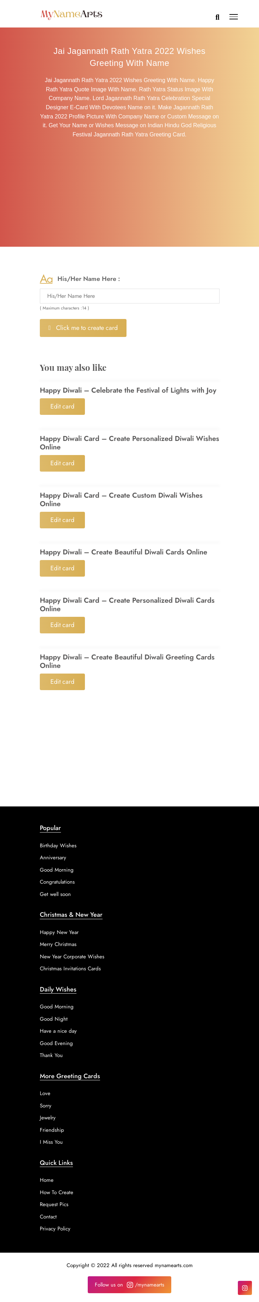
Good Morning (57, 870)
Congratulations (57, 882)
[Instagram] (245, 1288)
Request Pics (54, 1204)
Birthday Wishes (58, 845)
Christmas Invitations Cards (70, 968)
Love (45, 1093)
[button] (233, 18)
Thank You (51, 1055)
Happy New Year (59, 932)
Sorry (45, 1106)
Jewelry (48, 1118)
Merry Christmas (58, 944)
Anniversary (53, 857)
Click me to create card (83, 327)
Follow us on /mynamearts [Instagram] (129, 1285)
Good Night (54, 1019)
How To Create (56, 1192)
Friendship (52, 1130)
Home (47, 1180)
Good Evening (56, 1043)
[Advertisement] (130, 194)
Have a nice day (58, 1031)
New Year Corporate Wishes (72, 956)
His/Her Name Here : (88, 278)
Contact (48, 1217)
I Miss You (51, 1142)
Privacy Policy (55, 1229)
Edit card (62, 406)
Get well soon (55, 894)
